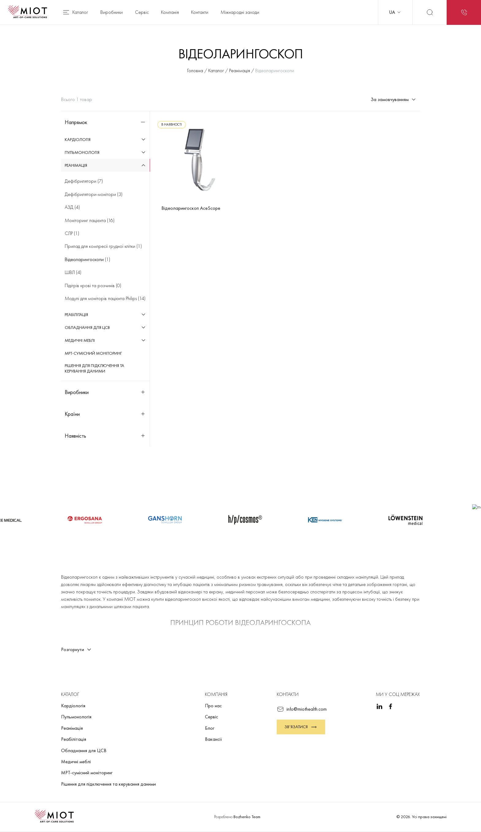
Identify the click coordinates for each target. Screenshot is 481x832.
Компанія (170, 12)
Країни (105, 413)
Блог (209, 728)
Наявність (105, 435)
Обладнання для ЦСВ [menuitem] (87, 327)
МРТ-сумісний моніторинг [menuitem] (93, 353)
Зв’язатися (300, 727)
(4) (72, 207)
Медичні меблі (76, 761)
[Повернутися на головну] (29, 12)
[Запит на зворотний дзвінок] (464, 12)
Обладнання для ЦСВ (83, 750)
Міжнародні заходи (240, 12)
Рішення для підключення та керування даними (108, 784)
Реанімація (72, 728)
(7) (84, 181)
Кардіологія (73, 705)
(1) (72, 233)
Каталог (75, 12)
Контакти (199, 12)
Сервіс (142, 12)
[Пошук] (429, 12)
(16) (89, 220)
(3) (93, 194)
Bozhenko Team (246, 816)
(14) (105, 298)
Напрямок (105, 122)
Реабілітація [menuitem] (76, 314)
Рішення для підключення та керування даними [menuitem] (94, 368)
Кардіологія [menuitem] (77, 139)
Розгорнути (76, 649)
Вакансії (213, 739)
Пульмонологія (76, 716)
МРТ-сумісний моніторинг (87, 772)
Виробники (111, 12)
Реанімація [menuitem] (76, 165)
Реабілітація (73, 739)
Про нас (213, 705)
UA (395, 12)
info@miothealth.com (302, 709)
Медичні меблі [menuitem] (80, 340)
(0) (93, 285)
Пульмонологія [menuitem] (82, 152)
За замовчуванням (393, 99)
